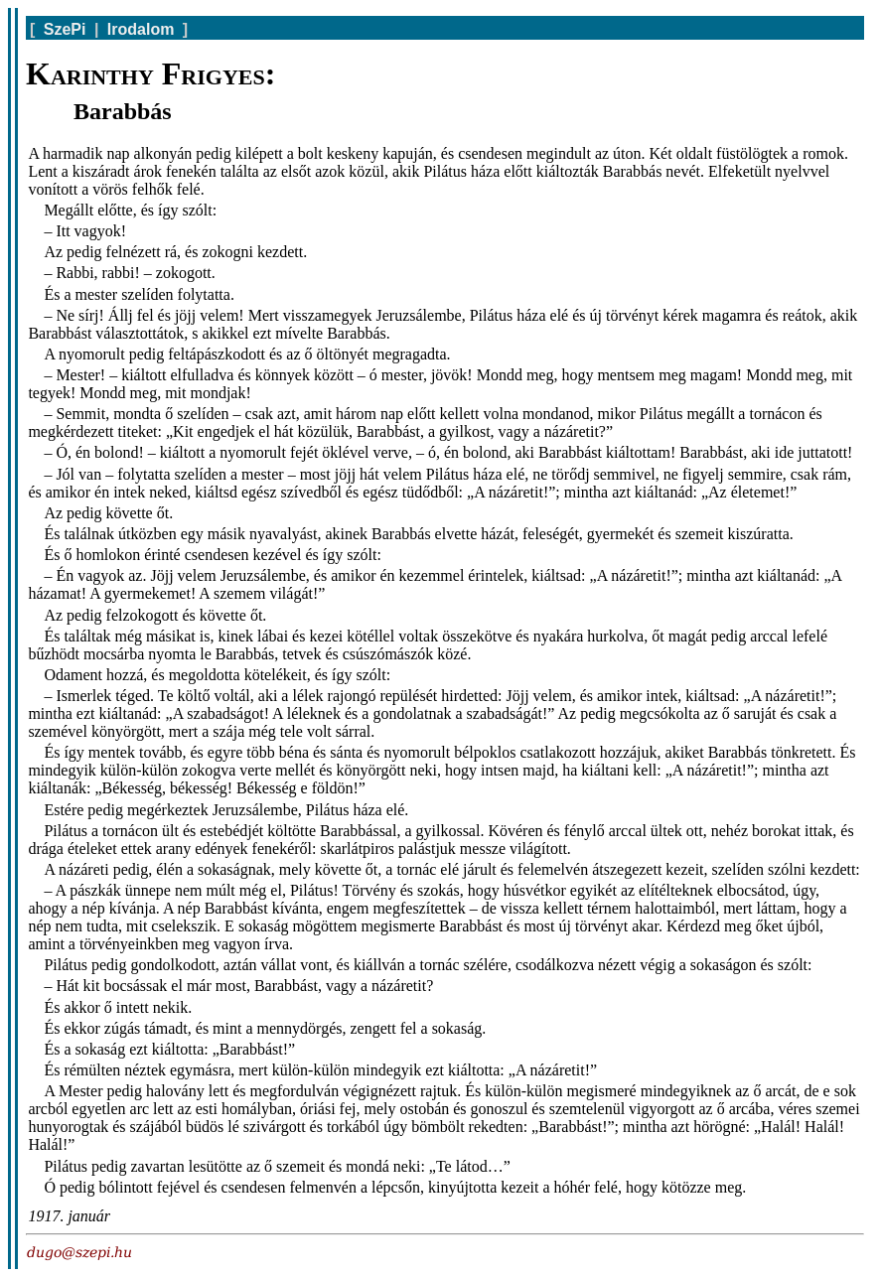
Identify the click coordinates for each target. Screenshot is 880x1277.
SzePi (65, 29)
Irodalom (141, 29)
